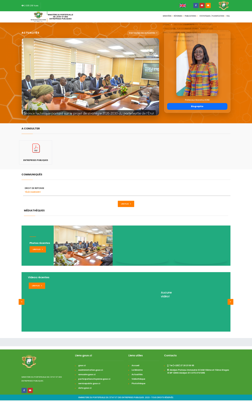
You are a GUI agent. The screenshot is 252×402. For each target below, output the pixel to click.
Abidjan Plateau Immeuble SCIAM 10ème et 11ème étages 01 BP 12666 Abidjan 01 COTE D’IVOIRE (198, 371)
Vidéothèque (138, 379)
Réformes (159, 17)
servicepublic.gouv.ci (89, 383)
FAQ (226, 17)
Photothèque (138, 383)
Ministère (143, 17)
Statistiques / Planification (205, 17)
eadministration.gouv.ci (90, 370)
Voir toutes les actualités (143, 33)
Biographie (197, 106)
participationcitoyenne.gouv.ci (94, 379)
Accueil (135, 365)
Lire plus (126, 204)
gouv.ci (82, 365)
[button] (21, 302)
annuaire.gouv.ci (86, 374)
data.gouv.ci (84, 388)
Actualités (137, 374)
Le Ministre (137, 370)
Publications (177, 17)
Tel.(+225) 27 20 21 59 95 (180, 365)
